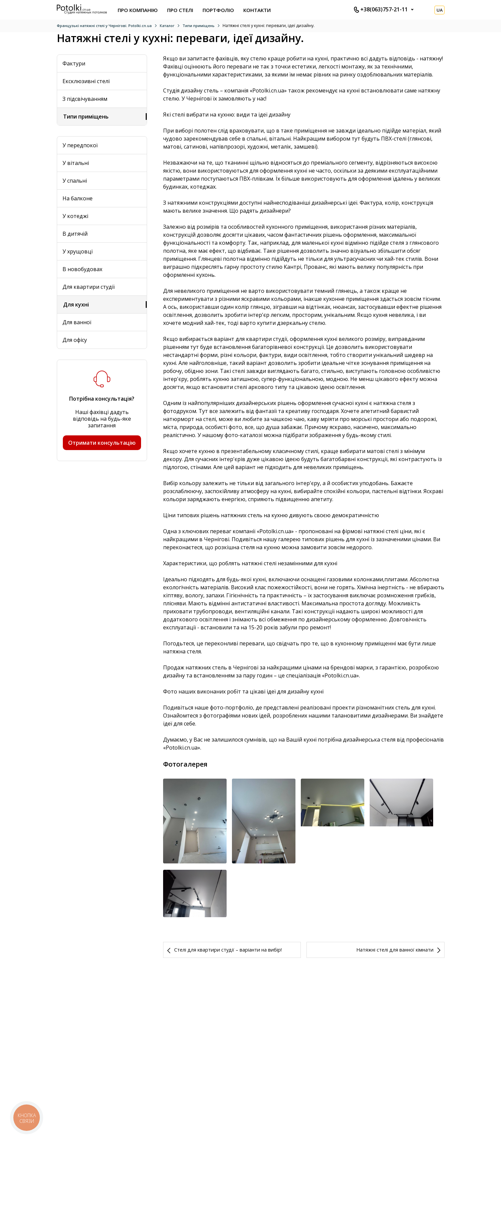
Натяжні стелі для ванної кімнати (394, 990)
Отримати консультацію (102, 442)
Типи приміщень (198, 25)
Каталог (167, 25)
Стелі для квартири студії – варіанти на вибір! (228, 990)
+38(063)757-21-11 (381, 9)
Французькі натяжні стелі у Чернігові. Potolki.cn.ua (104, 25)
